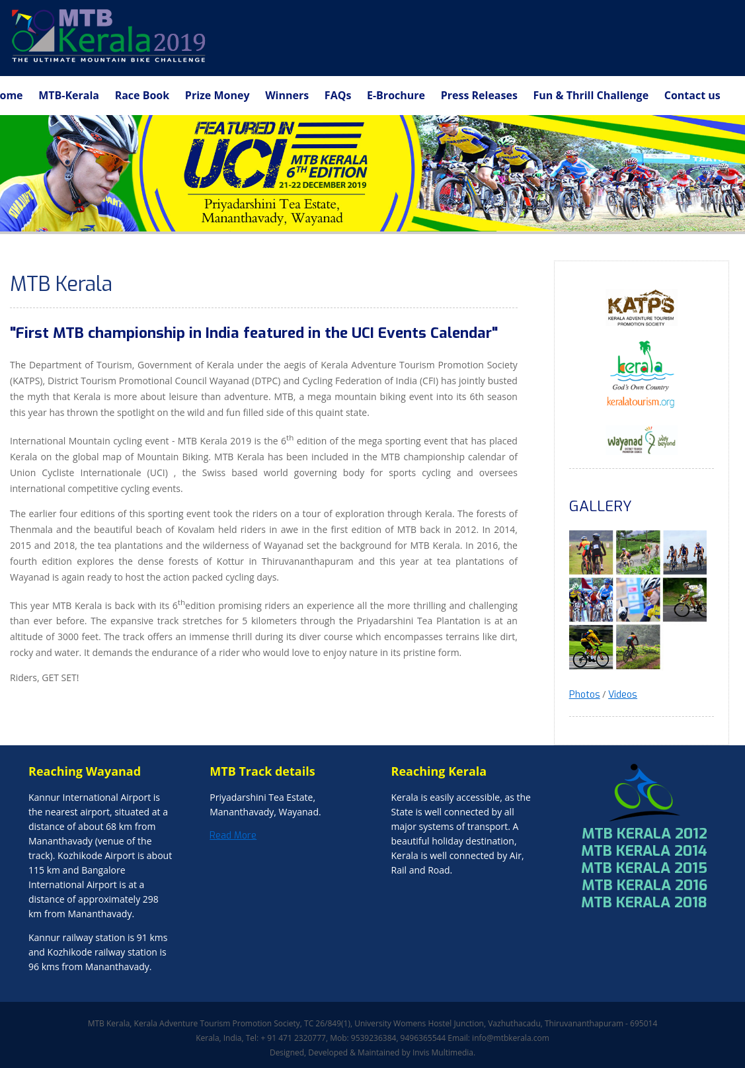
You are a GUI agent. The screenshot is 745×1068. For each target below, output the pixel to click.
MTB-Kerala (68, 95)
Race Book (142, 95)
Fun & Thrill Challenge (591, 95)
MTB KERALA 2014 (644, 850)
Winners (287, 95)
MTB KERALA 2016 (644, 885)
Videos (622, 694)
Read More (233, 835)
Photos (584, 694)
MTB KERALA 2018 (644, 902)
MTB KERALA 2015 (644, 868)
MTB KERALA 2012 (644, 833)
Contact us (692, 95)
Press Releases (479, 95)
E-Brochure (396, 95)
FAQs (338, 95)
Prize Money (217, 95)
